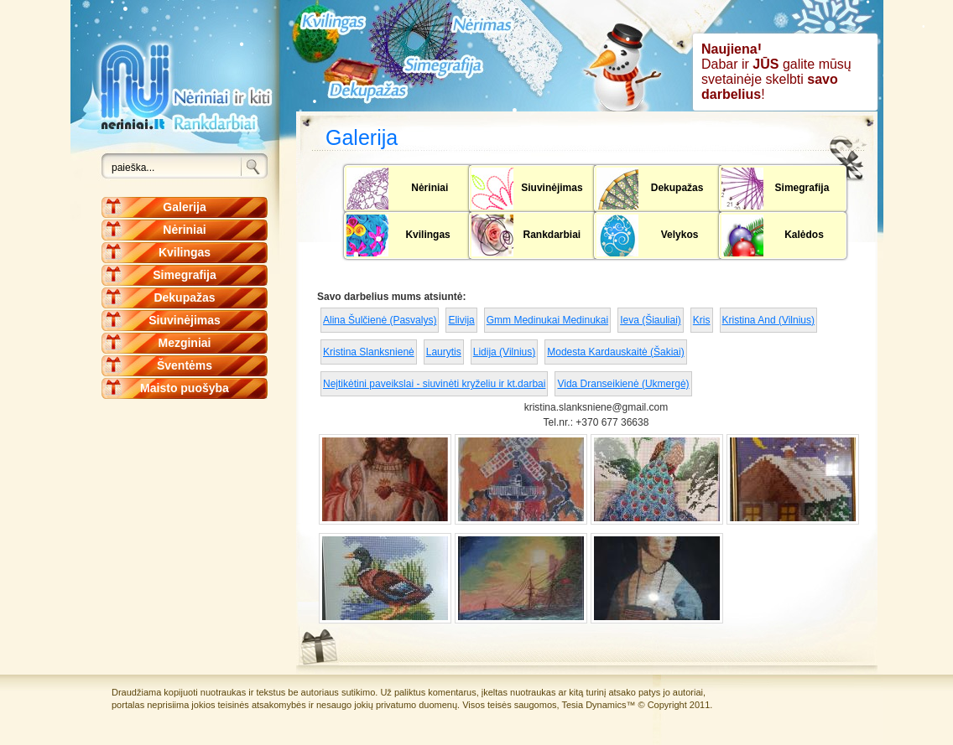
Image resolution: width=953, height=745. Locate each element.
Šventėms (184, 365)
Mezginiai (184, 342)
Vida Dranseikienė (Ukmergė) (623, 384)
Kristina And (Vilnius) (768, 320)
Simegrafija (184, 275)
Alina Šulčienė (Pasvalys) (379, 320)
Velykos (680, 235)
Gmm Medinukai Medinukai (547, 320)
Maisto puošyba (184, 388)
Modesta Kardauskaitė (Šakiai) (615, 352)
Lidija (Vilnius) (504, 352)
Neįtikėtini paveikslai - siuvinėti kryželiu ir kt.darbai (434, 384)
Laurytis (443, 352)
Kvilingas (185, 252)
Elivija (461, 320)
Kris (702, 320)
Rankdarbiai (552, 235)
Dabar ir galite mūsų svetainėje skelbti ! (776, 71)
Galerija (184, 207)
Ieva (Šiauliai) (650, 320)
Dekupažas (184, 297)
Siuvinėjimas (184, 320)
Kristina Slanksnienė (368, 352)
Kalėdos (804, 235)
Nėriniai (184, 229)
